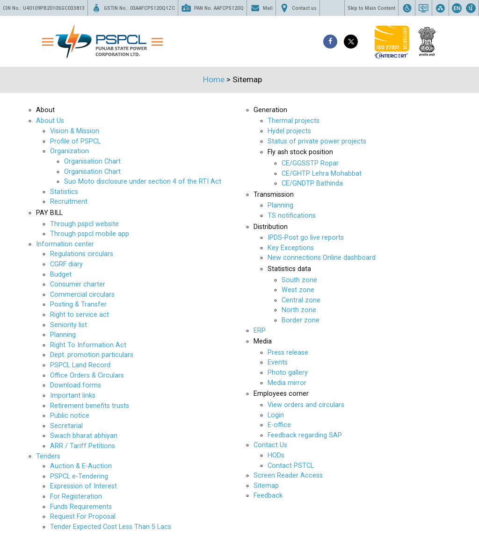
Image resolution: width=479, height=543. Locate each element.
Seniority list (68, 325)
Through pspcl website (84, 224)
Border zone (300, 320)
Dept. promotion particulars (91, 355)
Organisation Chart (92, 161)
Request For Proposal (83, 517)
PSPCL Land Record (80, 365)
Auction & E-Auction (81, 466)
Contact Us (270, 445)
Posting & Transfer (78, 304)
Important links (72, 396)
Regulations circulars (81, 254)
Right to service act (79, 315)
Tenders (48, 456)
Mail (261, 8)
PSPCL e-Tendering (79, 476)
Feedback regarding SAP (305, 435)
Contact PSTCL (291, 466)
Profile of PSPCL (75, 141)
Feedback (268, 496)
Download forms (75, 385)
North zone (299, 310)
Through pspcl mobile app (89, 234)
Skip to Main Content (371, 8)
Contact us (298, 8)
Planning (63, 335)
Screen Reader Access (288, 475)
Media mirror (287, 383)
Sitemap (266, 486)
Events (278, 362)
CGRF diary (66, 264)
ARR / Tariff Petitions (82, 446)
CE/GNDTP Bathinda (312, 183)
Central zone (301, 300)
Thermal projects (293, 121)
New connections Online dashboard (322, 258)
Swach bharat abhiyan (83, 436)
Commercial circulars (82, 295)
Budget (61, 275)
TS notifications (292, 216)
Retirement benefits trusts (89, 406)
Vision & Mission (74, 131)
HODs (276, 455)
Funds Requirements (81, 507)
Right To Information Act (88, 345)
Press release (288, 353)
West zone (298, 290)
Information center (65, 244)
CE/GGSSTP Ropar (310, 163)
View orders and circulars (306, 405)
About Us (50, 121)
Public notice (69, 416)
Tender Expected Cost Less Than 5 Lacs (110, 527)
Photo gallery (288, 373)
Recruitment (68, 202)
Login (276, 415)
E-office (279, 425)
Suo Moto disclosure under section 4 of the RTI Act (142, 182)
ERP (260, 331)
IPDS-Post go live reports (306, 238)
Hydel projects (289, 131)
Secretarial (66, 426)
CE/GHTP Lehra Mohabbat (322, 174)
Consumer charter (77, 284)
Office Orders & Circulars (87, 375)
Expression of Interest (83, 486)
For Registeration (76, 496)
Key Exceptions (291, 248)
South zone (299, 280)
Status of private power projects (317, 141)
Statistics (64, 192)
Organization (69, 151)
